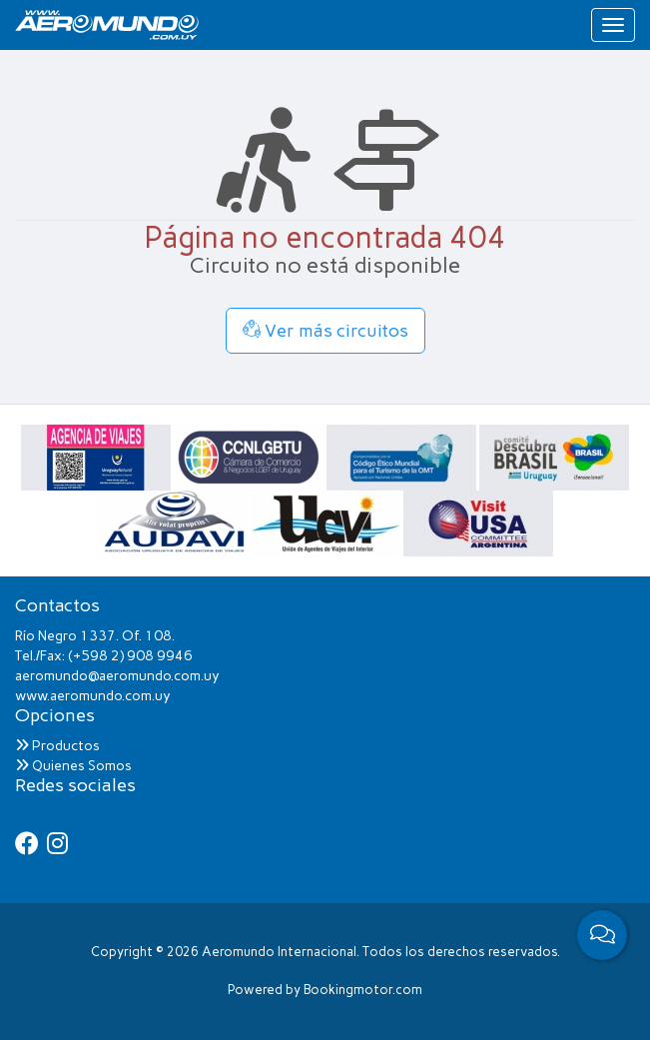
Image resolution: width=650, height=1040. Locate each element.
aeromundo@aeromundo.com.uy (117, 675)
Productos (57, 745)
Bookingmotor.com (363, 989)
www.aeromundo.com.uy (93, 695)
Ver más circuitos (325, 331)
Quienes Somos (73, 765)
